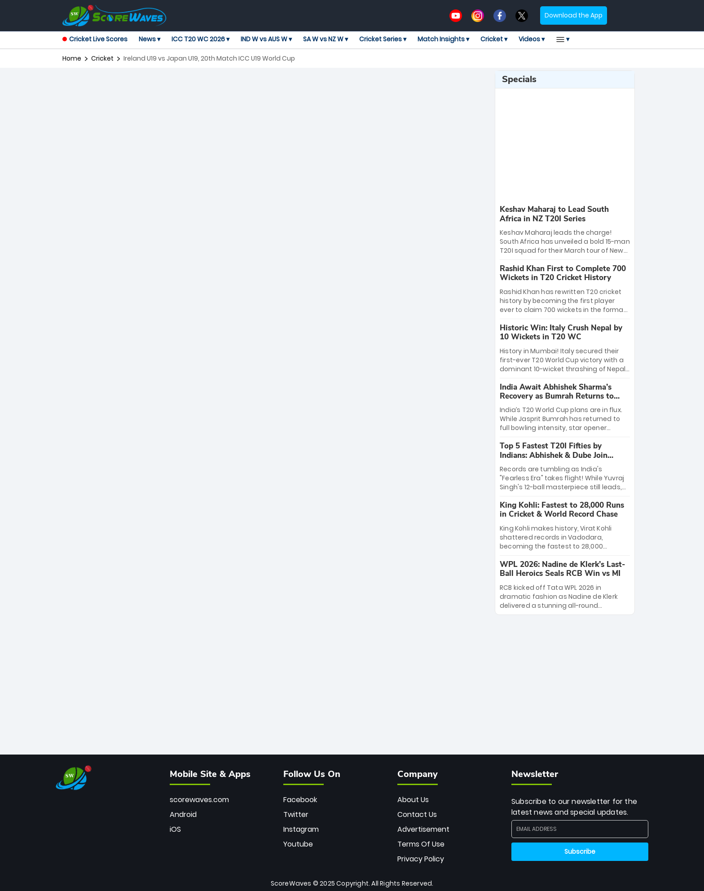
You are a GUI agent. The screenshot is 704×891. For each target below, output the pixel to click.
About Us (413, 799)
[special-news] (565, 230)
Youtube (298, 844)
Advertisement (423, 829)
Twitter (295, 814)
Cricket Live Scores (95, 39)
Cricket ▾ (493, 39)
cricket (102, 58)
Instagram (301, 829)
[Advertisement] (275, 90)
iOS (175, 829)
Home (71, 58)
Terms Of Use (420, 844)
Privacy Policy (420, 859)
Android (183, 814)
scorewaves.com (199, 799)
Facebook (300, 799)
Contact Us (417, 814)
